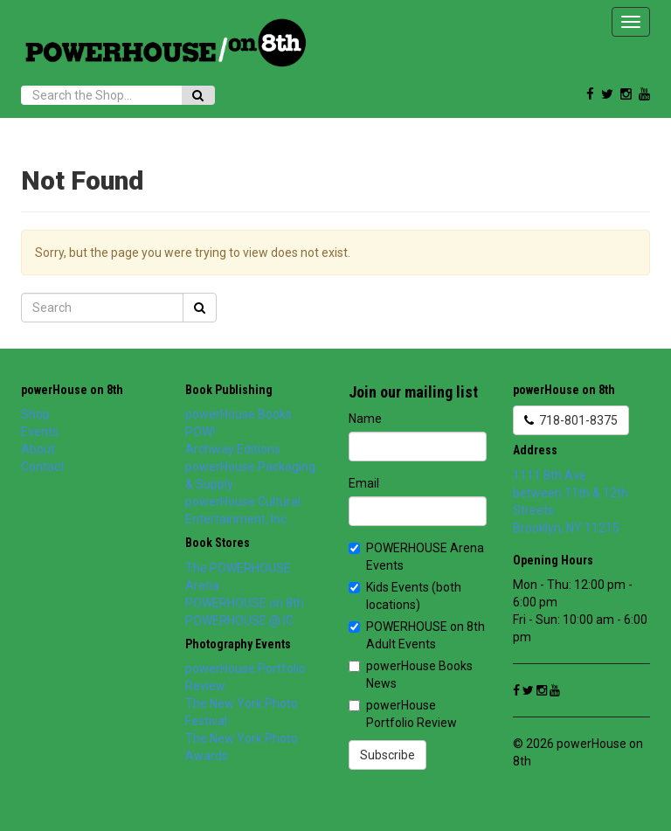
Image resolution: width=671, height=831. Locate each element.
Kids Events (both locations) (405, 596)
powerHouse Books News (411, 674)
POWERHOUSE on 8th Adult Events (417, 635)
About (38, 449)
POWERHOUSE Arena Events (416, 556)
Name (365, 419)
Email (364, 483)
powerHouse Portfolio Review (403, 714)
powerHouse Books (238, 414)
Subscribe (387, 755)
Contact (43, 467)
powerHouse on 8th (72, 390)
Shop (35, 414)
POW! (200, 432)
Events (40, 432)
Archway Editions (232, 449)
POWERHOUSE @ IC (239, 620)
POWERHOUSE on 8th (244, 603)
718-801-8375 (571, 420)
